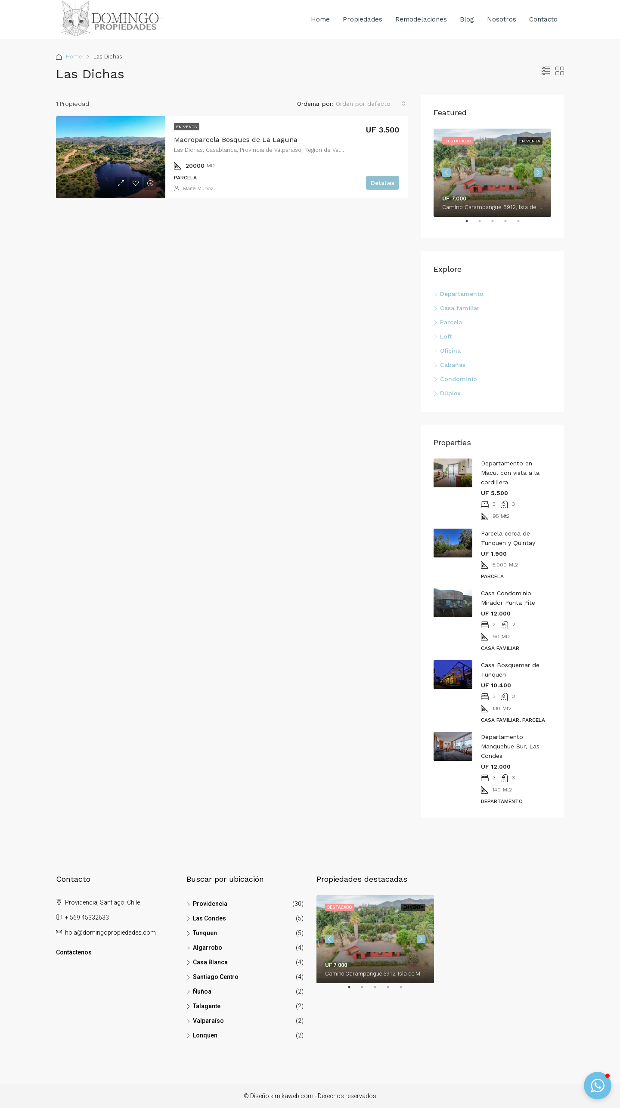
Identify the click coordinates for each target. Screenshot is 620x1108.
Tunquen (205, 932)
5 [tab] (522, 224)
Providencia (210, 903)
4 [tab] (509, 224)
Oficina (450, 350)
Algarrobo (207, 947)
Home (320, 19)
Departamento (462, 293)
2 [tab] (484, 224)
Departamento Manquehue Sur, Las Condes (510, 746)
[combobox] (371, 104)
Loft (446, 336)
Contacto (543, 19)
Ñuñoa (202, 991)
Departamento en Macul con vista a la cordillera (510, 473)
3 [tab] (497, 224)
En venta (186, 126)
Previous (446, 172)
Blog (467, 19)
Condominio (458, 378)
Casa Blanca (210, 962)
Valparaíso (208, 1020)
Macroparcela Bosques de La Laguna (236, 139)
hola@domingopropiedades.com (110, 932)
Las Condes (209, 918)
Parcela (451, 322)
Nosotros (501, 19)
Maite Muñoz (198, 188)
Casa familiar (460, 308)
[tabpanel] (492, 173)
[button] (597, 1085)
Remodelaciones (421, 19)
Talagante (206, 1006)
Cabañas (452, 364)
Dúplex (450, 393)
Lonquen (205, 1035)
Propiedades (362, 19)
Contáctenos (74, 952)
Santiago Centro (216, 976)
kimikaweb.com (291, 1096)
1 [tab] (471, 224)
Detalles (382, 182)
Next (538, 172)
